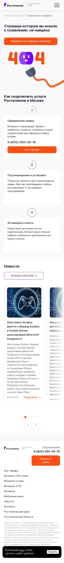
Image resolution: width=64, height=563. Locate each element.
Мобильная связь (13, 496)
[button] (36, 424)
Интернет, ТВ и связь (16, 475)
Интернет (9, 491)
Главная (8, 15)
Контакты (9, 506)
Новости (9, 501)
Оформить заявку (46, 460)
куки (21, 550)
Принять (53, 551)
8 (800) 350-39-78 (22, 142)
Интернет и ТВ (12, 486)
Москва (19, 15)
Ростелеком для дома (16, 511)
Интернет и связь (14, 481)
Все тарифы (32, 149)
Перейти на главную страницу (31, 41)
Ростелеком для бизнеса (18, 516)
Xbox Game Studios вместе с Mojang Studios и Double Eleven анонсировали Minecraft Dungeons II (23, 331)
